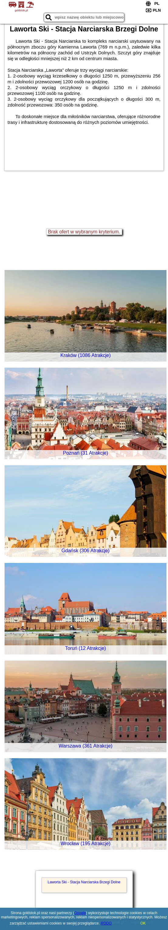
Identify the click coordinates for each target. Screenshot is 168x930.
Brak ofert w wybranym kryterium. (84, 231)
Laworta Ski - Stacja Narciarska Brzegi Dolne (84, 882)
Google (80, 913)
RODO (106, 923)
